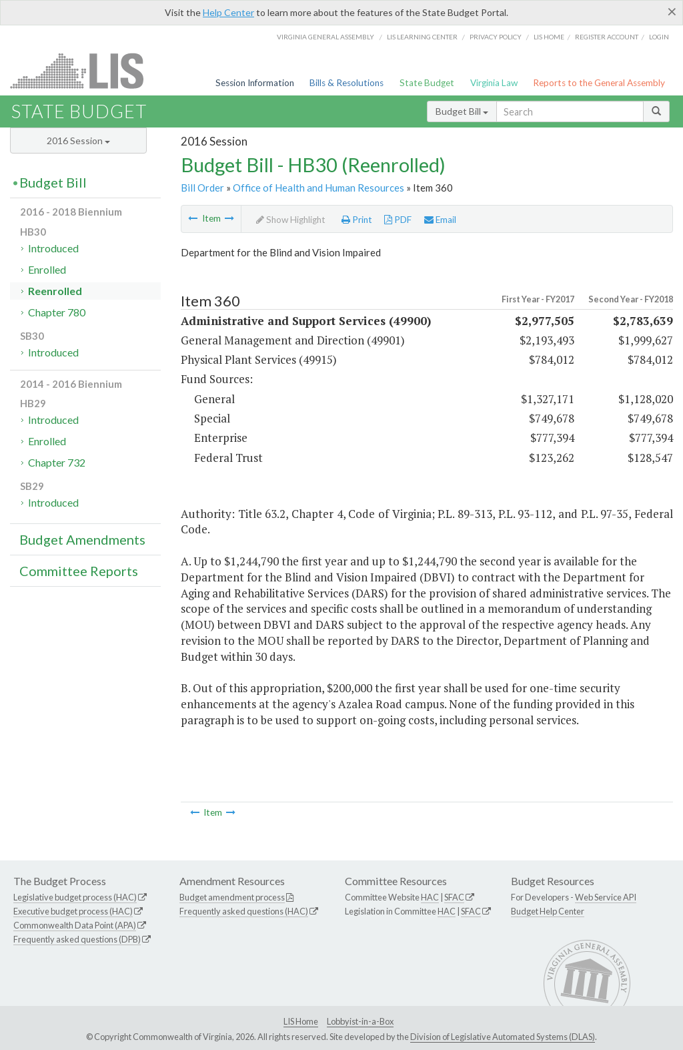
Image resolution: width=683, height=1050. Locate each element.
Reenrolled (55, 290)
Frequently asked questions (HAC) (243, 911)
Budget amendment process (232, 897)
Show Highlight (290, 219)
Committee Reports (78, 571)
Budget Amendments (82, 539)
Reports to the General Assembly (599, 82)
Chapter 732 (56, 462)
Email (440, 219)
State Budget (427, 82)
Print (357, 219)
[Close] (672, 11)
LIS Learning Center (422, 37)
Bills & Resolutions (346, 82)
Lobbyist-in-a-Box (360, 1021)
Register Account (606, 37)
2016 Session (78, 140)
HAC (430, 897)
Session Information (254, 82)
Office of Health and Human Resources (318, 188)
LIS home (549, 37)
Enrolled (47, 269)
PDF (398, 219)
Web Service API (605, 897)
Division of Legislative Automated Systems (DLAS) (502, 1036)
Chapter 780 (56, 312)
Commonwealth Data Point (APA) (74, 925)
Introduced (53, 248)
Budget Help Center (547, 911)
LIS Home (300, 1021)
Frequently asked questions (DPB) (77, 939)
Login (659, 37)
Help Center (228, 12)
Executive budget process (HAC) (73, 911)
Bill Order (202, 188)
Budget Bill (462, 111)
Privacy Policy (496, 37)
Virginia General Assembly (325, 37)
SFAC (454, 897)
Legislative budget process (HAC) (75, 897)
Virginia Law (494, 82)
